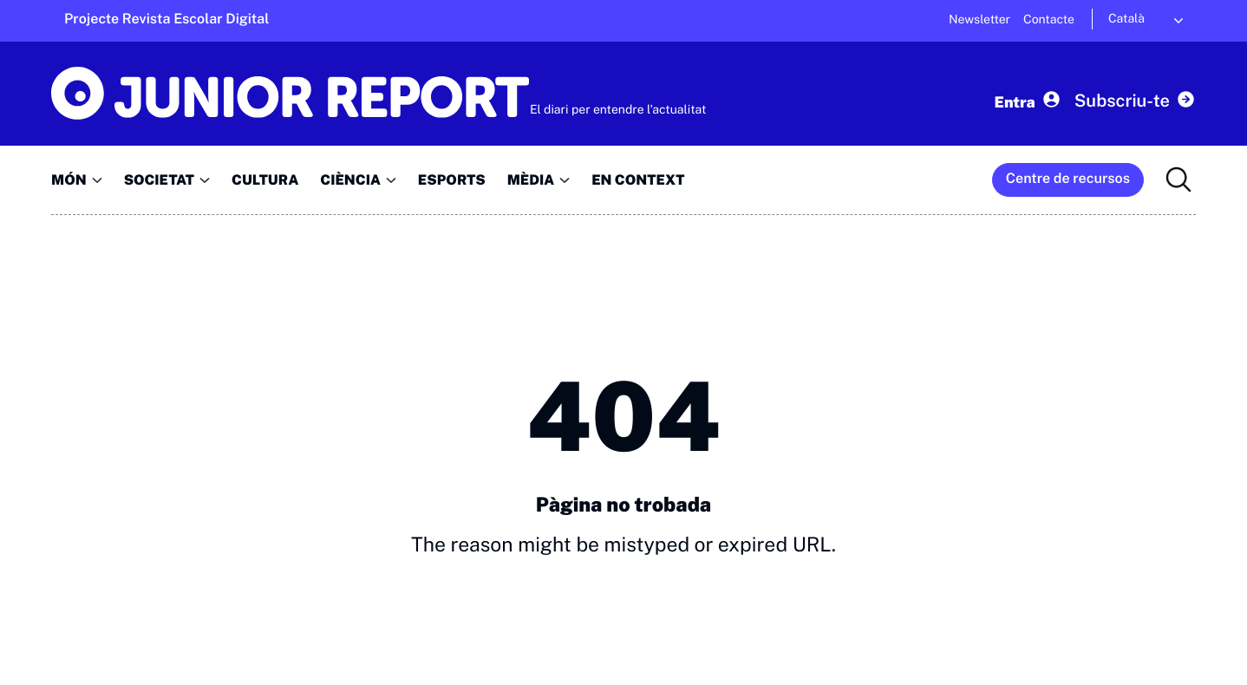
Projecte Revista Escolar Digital (166, 18)
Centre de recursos (1068, 178)
